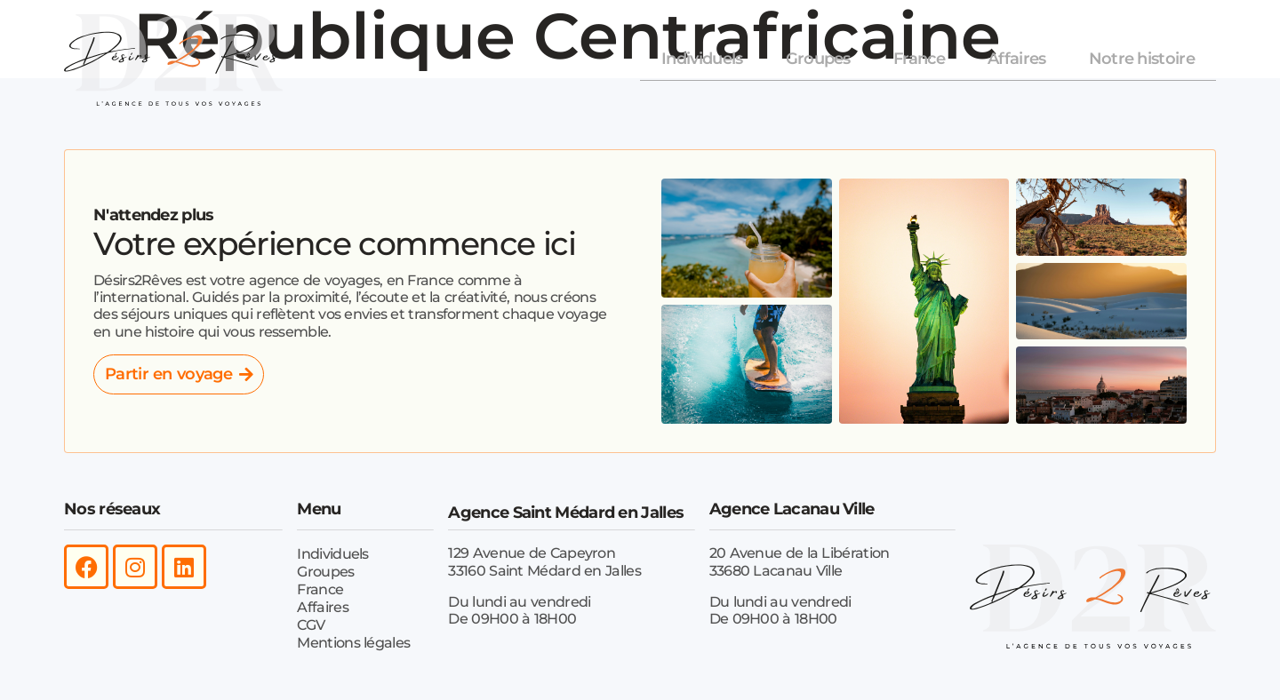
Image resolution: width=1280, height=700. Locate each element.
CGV (310, 624)
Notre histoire (1142, 58)
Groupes (818, 58)
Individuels (701, 58)
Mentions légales (353, 642)
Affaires (1016, 58)
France (919, 58)
